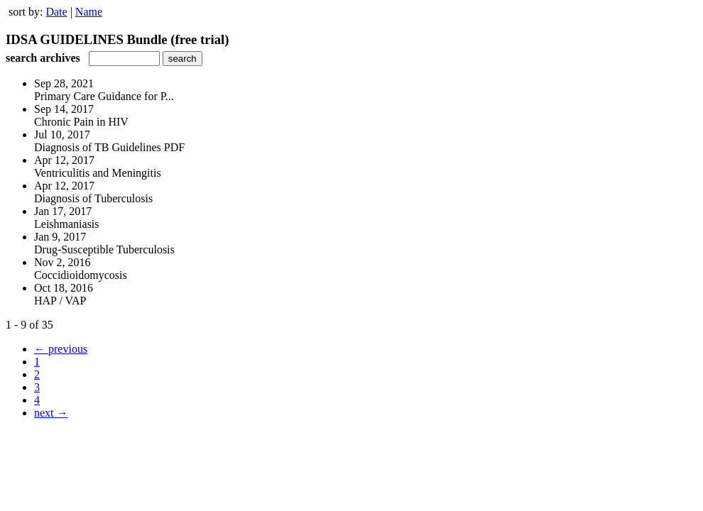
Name (88, 12)
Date (56, 12)
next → (51, 413)
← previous (60, 349)
